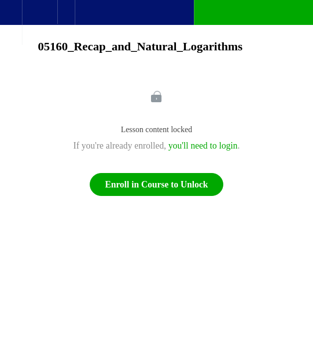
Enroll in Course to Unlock (156, 184)
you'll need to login (203, 146)
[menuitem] (39, 22)
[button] (11, 17)
